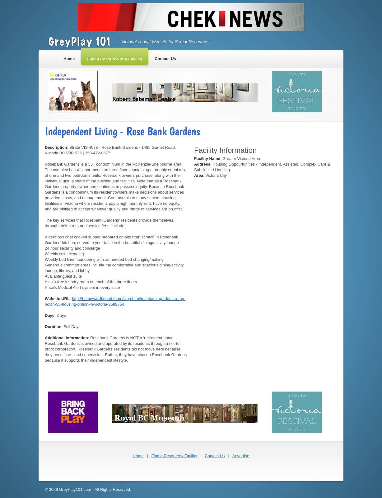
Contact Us (215, 455)
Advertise (240, 455)
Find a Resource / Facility (174, 455)
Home (138, 455)
